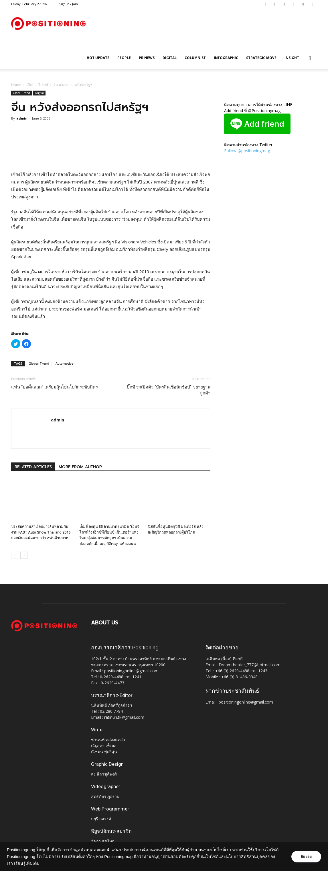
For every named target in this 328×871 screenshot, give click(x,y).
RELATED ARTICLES (33, 467)
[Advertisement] (111, 156)
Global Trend (37, 84)
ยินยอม (305, 857)
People (124, 57)
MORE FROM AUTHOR (80, 467)
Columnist (195, 57)
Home (16, 84)
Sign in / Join (68, 4)
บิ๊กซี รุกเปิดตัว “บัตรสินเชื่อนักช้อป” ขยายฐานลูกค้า (168, 390)
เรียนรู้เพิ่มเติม (45, 863)
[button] (310, 58)
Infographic (226, 57)
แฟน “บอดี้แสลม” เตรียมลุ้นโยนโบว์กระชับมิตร (54, 387)
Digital (170, 57)
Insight (291, 57)
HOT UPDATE (98, 57)
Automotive (65, 363)
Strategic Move (261, 57)
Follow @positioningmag (247, 150)
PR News (147, 57)
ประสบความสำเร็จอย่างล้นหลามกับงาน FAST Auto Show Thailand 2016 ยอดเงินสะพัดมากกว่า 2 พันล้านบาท (40, 532)
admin (21, 118)
